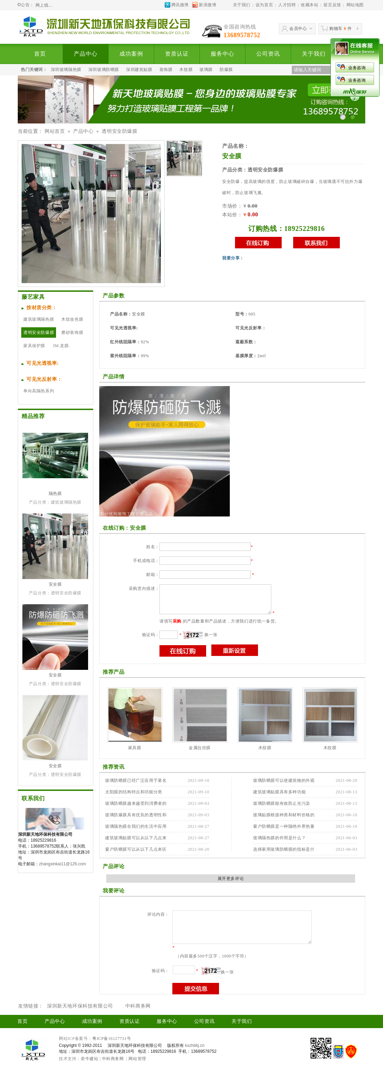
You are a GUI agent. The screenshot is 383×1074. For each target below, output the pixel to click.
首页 (40, 54)
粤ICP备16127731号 (111, 1038)
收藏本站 (309, 4)
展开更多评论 (231, 878)
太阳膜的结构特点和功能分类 (133, 792)
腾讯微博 (180, 4)
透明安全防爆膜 (119, 131)
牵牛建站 (89, 1058)
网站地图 (355, 4)
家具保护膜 (34, 345)
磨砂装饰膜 (72, 332)
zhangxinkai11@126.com (62, 863)
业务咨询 (320, 67)
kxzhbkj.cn (194, 1045)
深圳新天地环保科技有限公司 (80, 1006)
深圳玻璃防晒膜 (103, 69)
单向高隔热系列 (38, 390)
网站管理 (137, 1058)
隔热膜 (55, 493)
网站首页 (55, 131)
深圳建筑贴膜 (139, 69)
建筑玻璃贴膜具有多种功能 (279, 792)
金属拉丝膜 (200, 747)
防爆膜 (226, 69)
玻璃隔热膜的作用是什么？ (279, 837)
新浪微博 (207, 4)
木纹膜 (186, 69)
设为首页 (264, 4)
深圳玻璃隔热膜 (66, 69)
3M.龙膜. (61, 345)
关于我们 (241, 4)
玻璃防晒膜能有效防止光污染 (281, 803)
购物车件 (340, 28)
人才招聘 (287, 4)
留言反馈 (332, 4)
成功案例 (131, 54)
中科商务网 (138, 1006)
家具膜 (134, 747)
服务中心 (222, 54)
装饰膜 (166, 69)
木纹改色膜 (72, 319)
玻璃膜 (206, 69)
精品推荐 (33, 416)
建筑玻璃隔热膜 (38, 319)
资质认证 (176, 54)
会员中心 (298, 28)
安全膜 (55, 584)
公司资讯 (268, 54)
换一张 (211, 634)
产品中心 (85, 54)
